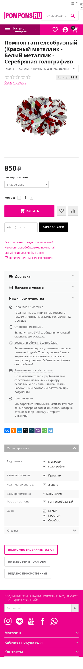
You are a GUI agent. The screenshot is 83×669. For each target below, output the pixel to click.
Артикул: (64, 77)
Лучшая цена (23, 398)
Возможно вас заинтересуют (31, 550)
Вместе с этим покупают (27, 561)
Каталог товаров (20, 30)
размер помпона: (16, 177)
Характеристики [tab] (41, 448)
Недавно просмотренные (27, 573)
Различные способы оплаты (33, 370)
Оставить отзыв (15, 82)
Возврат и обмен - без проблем (36, 343)
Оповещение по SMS (28, 327)
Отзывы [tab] (41, 530)
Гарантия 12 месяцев (28, 307)
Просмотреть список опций (31, 258)
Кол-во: (9, 198)
